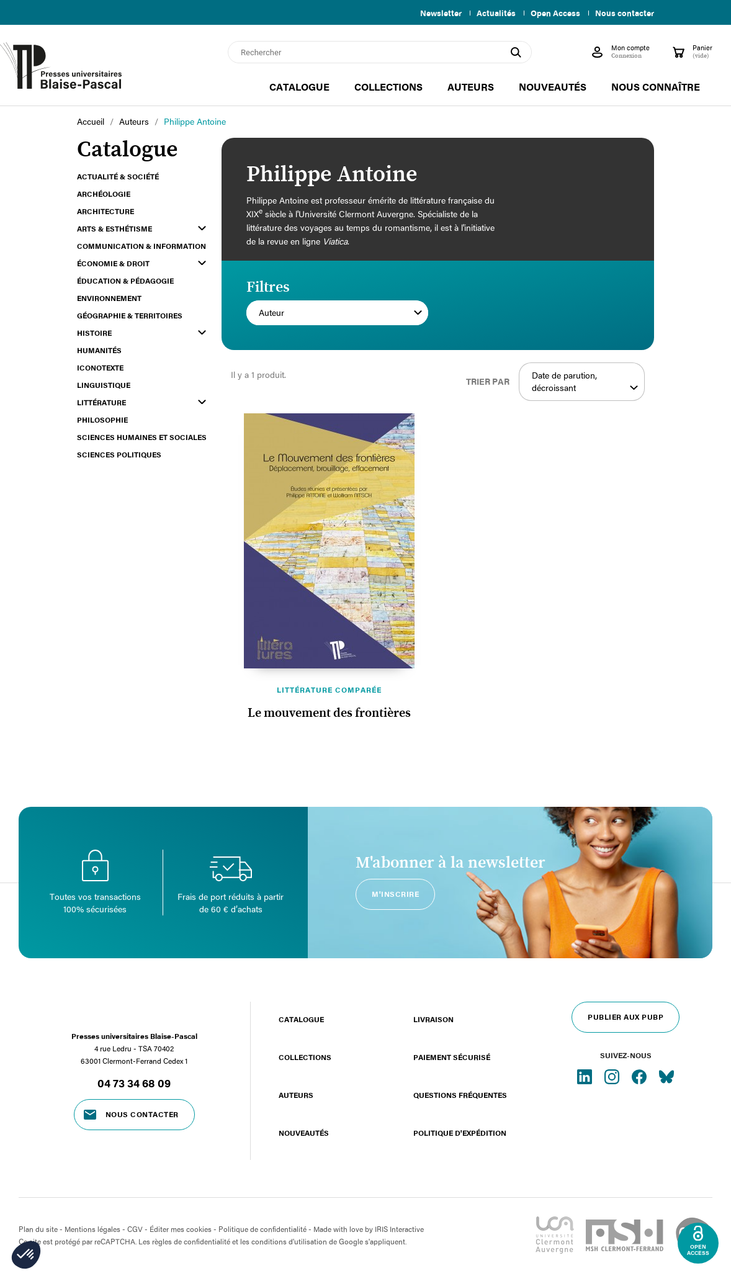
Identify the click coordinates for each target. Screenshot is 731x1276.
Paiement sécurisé (451, 1057)
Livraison (433, 1019)
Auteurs (296, 1095)
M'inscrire (395, 894)
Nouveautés (304, 1133)
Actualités (491, 13)
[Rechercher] (380, 52)
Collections (305, 1057)
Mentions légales (92, 1229)
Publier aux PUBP (625, 1017)
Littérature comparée (329, 689)
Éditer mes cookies (181, 1229)
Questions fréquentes (460, 1095)
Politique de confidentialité (262, 1229)
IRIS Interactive (399, 1229)
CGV (135, 1229)
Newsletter (433, 13)
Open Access (553, 13)
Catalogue (301, 1019)
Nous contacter (624, 13)
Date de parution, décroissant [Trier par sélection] (585, 381)
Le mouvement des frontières (329, 713)
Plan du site (38, 1229)
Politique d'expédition (459, 1133)
